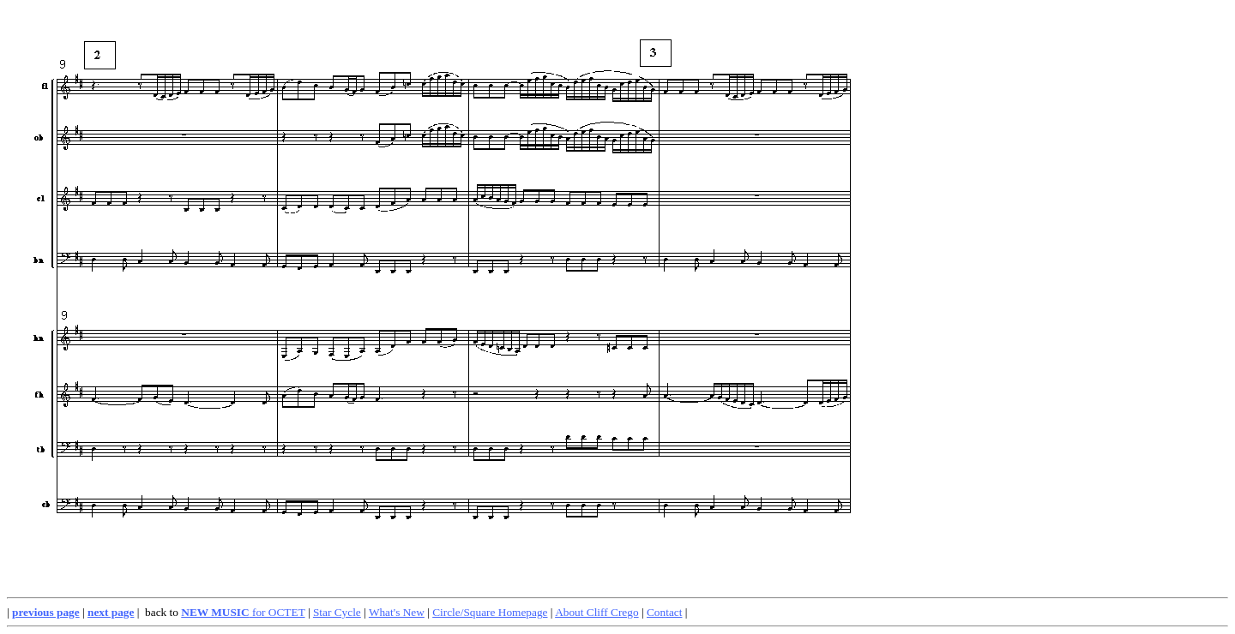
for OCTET (242, 612)
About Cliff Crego (597, 612)
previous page (46, 612)
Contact (664, 612)
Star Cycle (337, 612)
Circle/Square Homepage (489, 612)
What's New (397, 612)
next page (110, 612)
